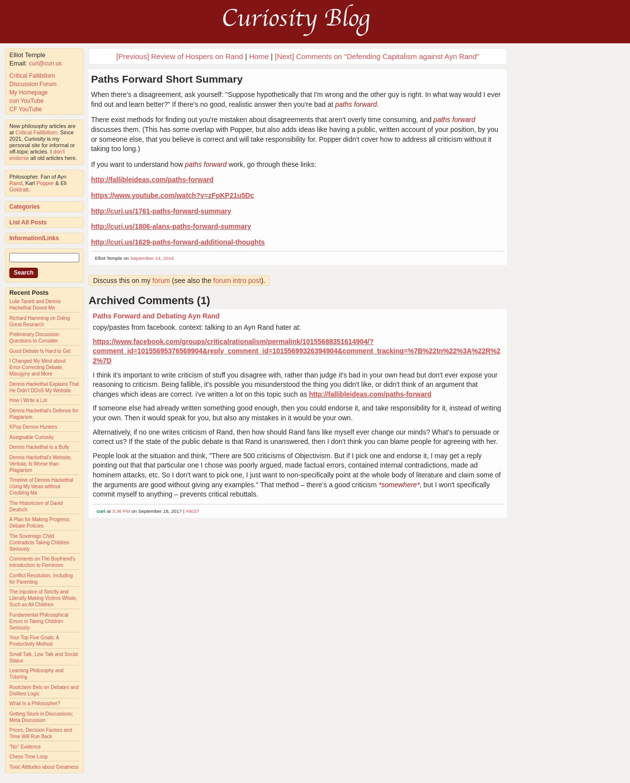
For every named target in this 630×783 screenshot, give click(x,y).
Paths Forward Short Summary (167, 79)
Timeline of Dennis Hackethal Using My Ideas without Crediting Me (41, 486)
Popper (45, 183)
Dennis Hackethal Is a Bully (39, 447)
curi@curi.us (45, 63)
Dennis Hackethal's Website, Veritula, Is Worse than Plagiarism (40, 464)
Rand (15, 183)
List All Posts (28, 222)
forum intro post (237, 280)
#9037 (192, 511)
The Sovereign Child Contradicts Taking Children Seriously (39, 542)
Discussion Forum (33, 84)
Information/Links (34, 238)
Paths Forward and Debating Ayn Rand (156, 316)
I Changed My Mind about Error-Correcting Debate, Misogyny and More (37, 367)
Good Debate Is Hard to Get (40, 351)
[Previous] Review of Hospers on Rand (179, 56)
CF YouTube (25, 109)
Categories (24, 206)
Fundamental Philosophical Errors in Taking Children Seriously (38, 621)
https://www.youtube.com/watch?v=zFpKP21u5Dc (172, 195)
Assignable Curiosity (31, 437)
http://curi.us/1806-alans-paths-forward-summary (171, 226)
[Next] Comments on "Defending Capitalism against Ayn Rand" (377, 56)
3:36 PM (121, 511)
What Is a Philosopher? (34, 703)
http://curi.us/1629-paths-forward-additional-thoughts (178, 242)
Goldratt (19, 189)
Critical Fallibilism (32, 75)
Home (259, 56)
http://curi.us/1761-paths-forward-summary (161, 211)
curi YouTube (26, 100)
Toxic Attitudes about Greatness (44, 767)
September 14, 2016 (152, 258)
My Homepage (28, 92)
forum (161, 280)
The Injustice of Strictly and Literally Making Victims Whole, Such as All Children (43, 598)
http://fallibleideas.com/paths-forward (152, 180)
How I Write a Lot (28, 400)
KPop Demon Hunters (33, 427)
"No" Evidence (25, 747)
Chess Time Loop (28, 756)
